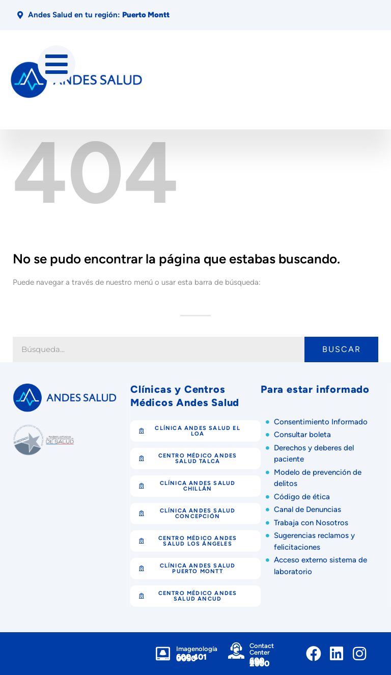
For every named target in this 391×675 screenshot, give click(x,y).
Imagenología (196, 649)
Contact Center (261, 649)
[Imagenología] (163, 653)
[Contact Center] (236, 650)
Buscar (341, 349)
